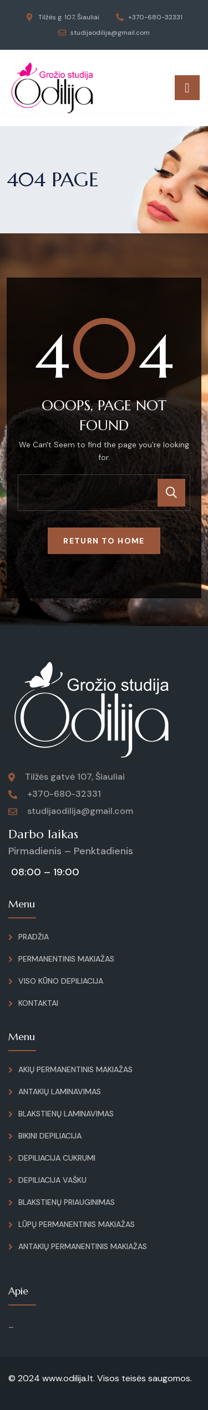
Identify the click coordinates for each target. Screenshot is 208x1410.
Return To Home (104, 541)
